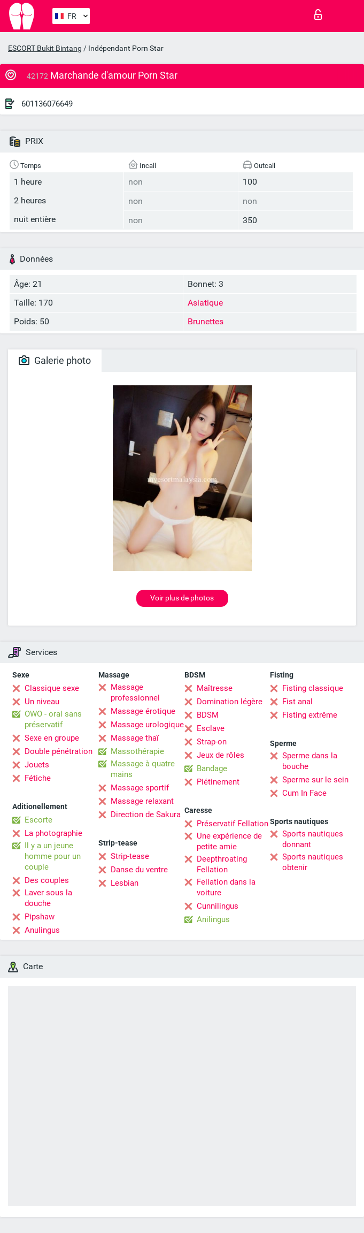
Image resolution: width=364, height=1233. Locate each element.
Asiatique (205, 303)
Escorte (38, 820)
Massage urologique (147, 724)
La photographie (53, 833)
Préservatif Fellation (232, 823)
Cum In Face (304, 793)
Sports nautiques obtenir (312, 862)
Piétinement (218, 782)
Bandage (212, 768)
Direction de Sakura (146, 814)
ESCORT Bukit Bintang (45, 48)
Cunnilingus (217, 906)
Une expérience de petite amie (229, 841)
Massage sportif (140, 788)
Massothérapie (137, 751)
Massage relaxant (142, 801)
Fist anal (297, 701)
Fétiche (38, 778)
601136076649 (47, 104)
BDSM (208, 715)
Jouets (37, 765)
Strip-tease (130, 856)
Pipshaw (40, 917)
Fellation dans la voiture (226, 887)
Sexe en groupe (52, 738)
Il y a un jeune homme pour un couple (53, 856)
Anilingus (213, 919)
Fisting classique (312, 688)
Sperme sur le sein (315, 780)
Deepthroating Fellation (222, 864)
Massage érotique (143, 711)
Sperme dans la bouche (309, 761)
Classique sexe (52, 688)
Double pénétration (58, 751)
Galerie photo (55, 360)
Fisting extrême (309, 715)
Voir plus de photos (182, 597)
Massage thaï (135, 738)
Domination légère (229, 701)
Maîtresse (215, 688)
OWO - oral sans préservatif (53, 719)
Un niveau (42, 701)
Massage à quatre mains (143, 769)
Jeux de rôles (220, 755)
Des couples (47, 880)
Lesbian (124, 883)
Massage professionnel (135, 692)
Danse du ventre (139, 869)
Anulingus (42, 930)
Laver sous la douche (48, 898)
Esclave (210, 728)
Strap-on (212, 742)
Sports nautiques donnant (312, 839)
